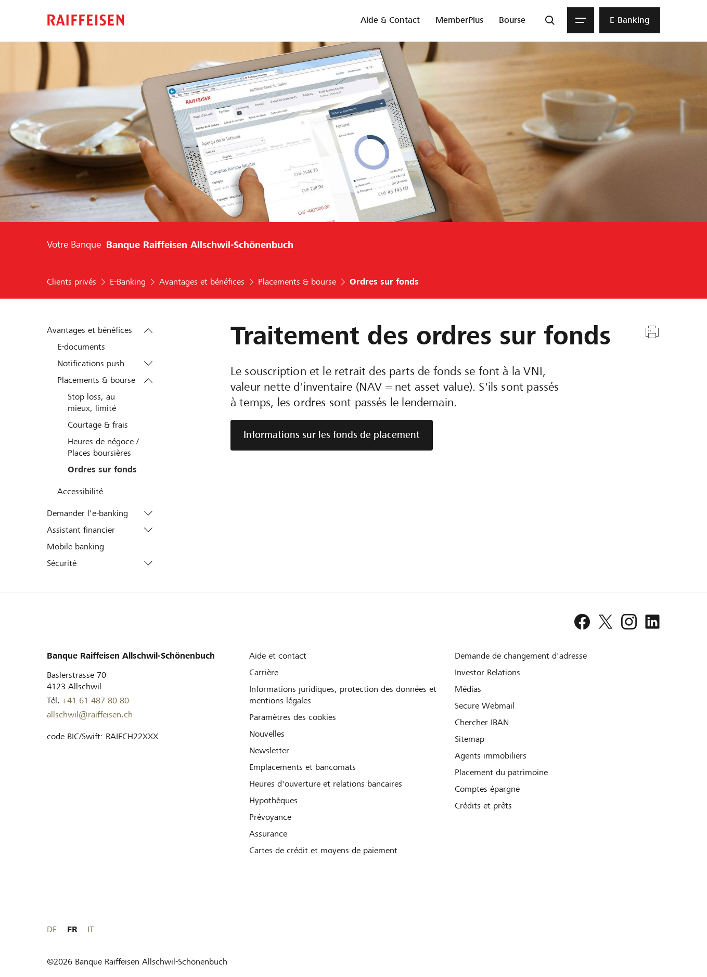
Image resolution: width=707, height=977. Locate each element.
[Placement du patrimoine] (501, 772)
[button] (148, 330)
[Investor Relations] (487, 672)
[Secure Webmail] (485, 706)
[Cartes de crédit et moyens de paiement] (323, 850)
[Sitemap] (469, 739)
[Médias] (468, 689)
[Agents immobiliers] (490, 756)
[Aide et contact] (277, 656)
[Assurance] (268, 834)
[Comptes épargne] (487, 789)
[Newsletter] (269, 750)
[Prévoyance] (270, 817)
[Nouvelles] (267, 734)
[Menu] (580, 20)
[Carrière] (263, 672)
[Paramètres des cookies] (292, 717)
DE (618, 929)
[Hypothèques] (273, 800)
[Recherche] (550, 20)
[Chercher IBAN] (482, 722)
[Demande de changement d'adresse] (521, 656)
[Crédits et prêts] (483, 806)
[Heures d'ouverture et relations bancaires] (325, 784)
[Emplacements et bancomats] (302, 767)
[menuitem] (390, 20)
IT (657, 929)
